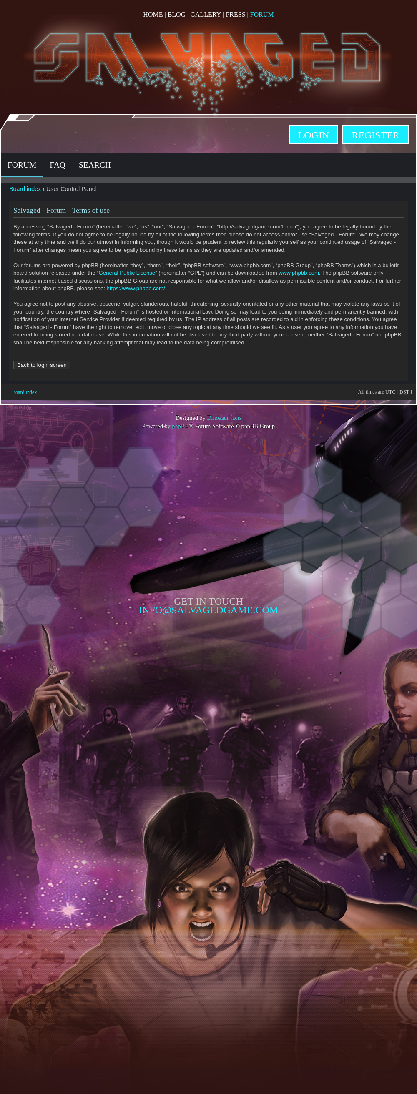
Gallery (205, 14)
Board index (25, 189)
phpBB (180, 426)
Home (153, 14)
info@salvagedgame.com (208, 610)
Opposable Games (208, 685)
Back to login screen (42, 365)
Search (95, 165)
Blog (177, 14)
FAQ (57, 165)
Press (235, 14)
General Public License (127, 273)
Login (313, 135)
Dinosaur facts (224, 417)
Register (375, 135)
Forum (262, 14)
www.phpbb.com (299, 273)
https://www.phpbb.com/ (136, 288)
